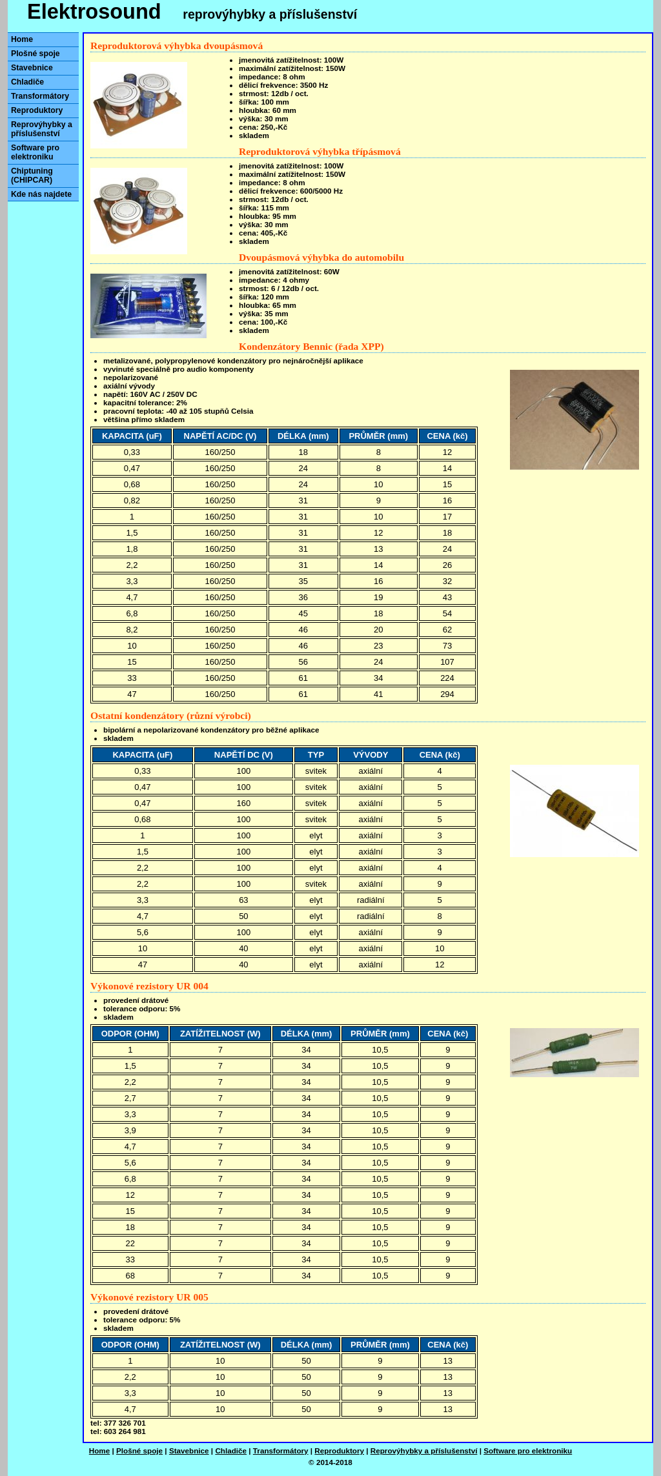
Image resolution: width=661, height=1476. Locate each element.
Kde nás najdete (41, 194)
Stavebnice (32, 67)
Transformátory (40, 96)
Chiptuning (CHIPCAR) (32, 176)
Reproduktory (37, 110)
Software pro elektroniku (35, 152)
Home (22, 39)
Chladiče (27, 81)
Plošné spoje (35, 53)
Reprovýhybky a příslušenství (41, 129)
